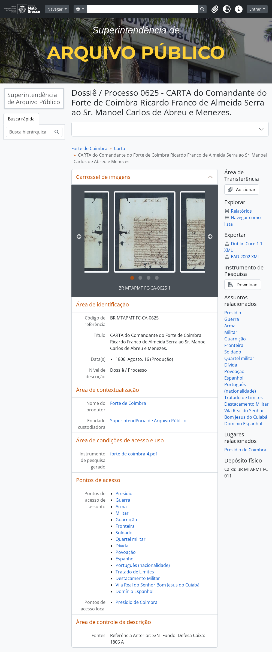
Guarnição (126, 520)
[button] (215, 9)
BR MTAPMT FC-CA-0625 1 (145, 288)
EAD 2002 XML (242, 257)
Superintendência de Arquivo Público (148, 421)
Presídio (124, 493)
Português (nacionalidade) (143, 565)
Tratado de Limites (135, 572)
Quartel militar (131, 539)
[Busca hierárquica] (28, 132)
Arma (121, 507)
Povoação (126, 552)
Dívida (122, 546)
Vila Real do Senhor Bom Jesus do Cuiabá (158, 585)
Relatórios (238, 211)
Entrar (255, 9)
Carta (119, 148)
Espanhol (125, 559)
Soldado (124, 533)
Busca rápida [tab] (21, 119)
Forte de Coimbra (89, 148)
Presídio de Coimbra (137, 602)
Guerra (123, 500)
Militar (122, 513)
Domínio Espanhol (134, 591)
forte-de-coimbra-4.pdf (133, 454)
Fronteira (125, 526)
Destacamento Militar (138, 578)
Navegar (55, 9)
